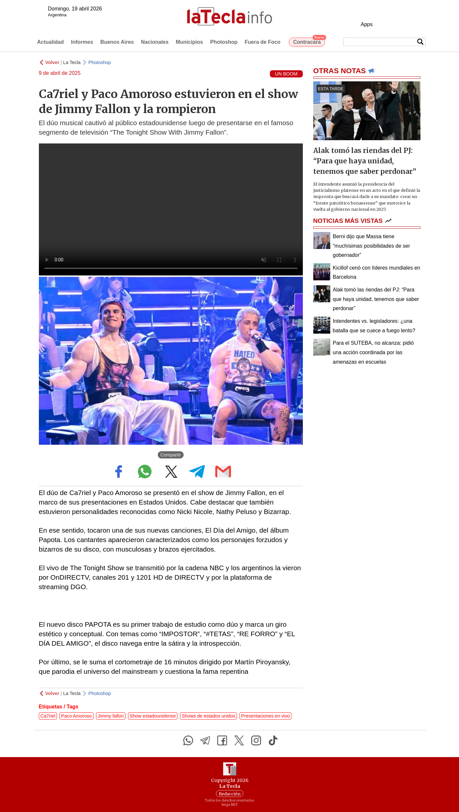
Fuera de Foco (262, 42)
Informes (82, 42)
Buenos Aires (117, 42)
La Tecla (71, 62)
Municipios (189, 42)
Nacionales (154, 42)
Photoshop (224, 42)
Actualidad (50, 42)
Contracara (309, 41)
